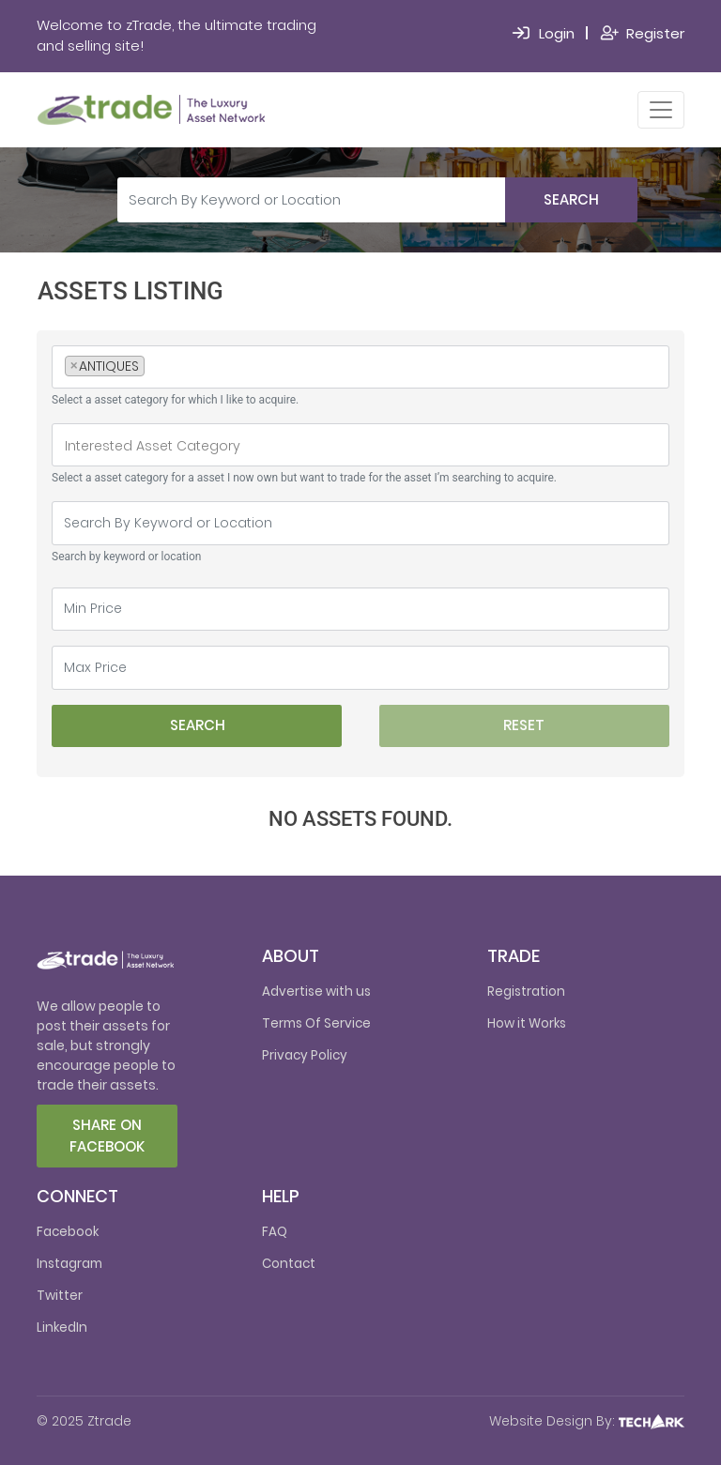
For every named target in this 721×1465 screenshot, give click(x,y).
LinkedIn (62, 1327)
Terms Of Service (316, 1023)
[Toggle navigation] (660, 110)
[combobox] (360, 367)
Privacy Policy (304, 1055)
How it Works (526, 1023)
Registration (526, 991)
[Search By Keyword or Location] (311, 199)
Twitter (60, 1296)
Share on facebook (107, 1135)
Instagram (69, 1264)
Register (655, 33)
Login (557, 33)
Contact (288, 1264)
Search (571, 199)
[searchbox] (154, 368)
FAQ (274, 1232)
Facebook (68, 1232)
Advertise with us (316, 991)
